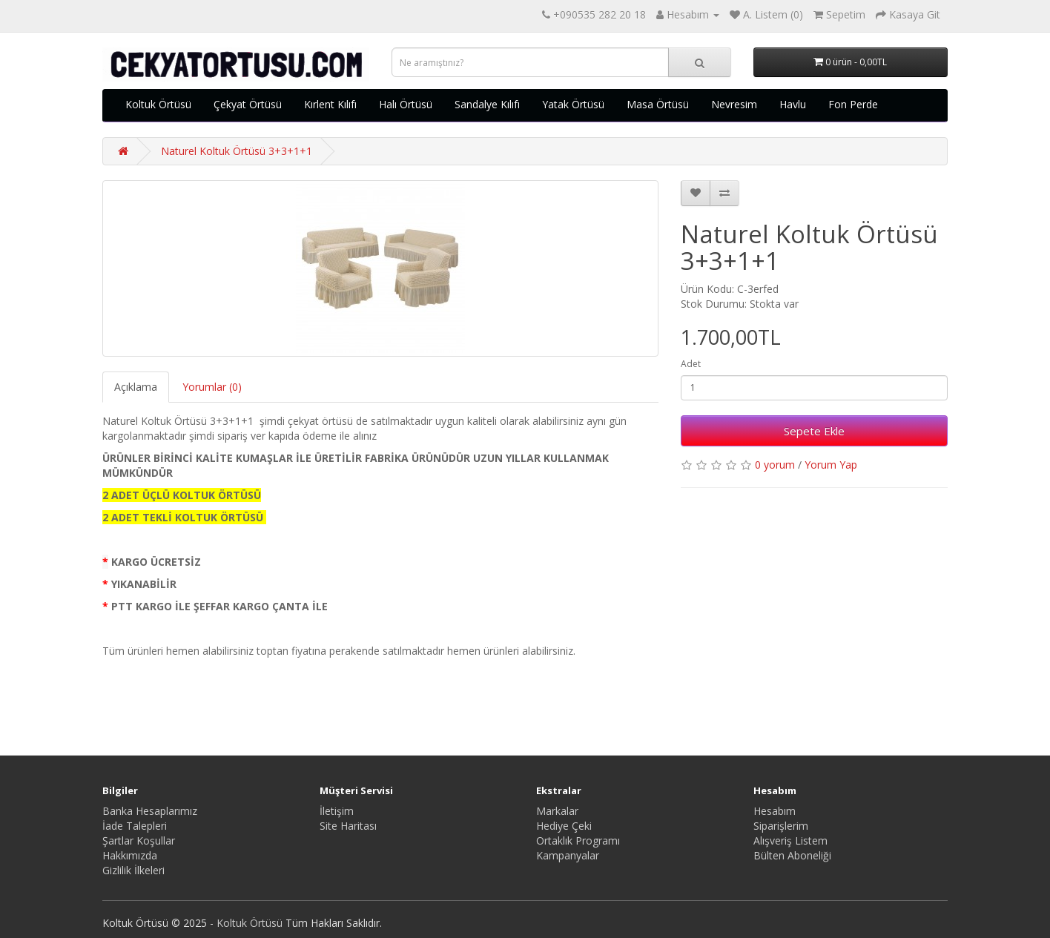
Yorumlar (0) (212, 387)
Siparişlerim (780, 826)
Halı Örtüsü (405, 104)
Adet (691, 363)
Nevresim (734, 104)
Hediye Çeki (564, 826)
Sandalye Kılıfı (487, 104)
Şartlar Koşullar (138, 840)
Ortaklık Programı (578, 840)
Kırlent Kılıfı (330, 104)
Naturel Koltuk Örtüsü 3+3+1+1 (236, 151)
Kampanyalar (567, 855)
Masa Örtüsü (658, 104)
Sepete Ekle (814, 430)
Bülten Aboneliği (792, 855)
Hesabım (774, 811)
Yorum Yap (831, 465)
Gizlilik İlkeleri (133, 870)
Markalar (557, 811)
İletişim (337, 811)
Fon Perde (853, 104)
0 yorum (775, 465)
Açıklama (135, 387)
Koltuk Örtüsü (158, 104)
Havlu (792, 104)
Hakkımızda (129, 855)
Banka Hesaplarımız (149, 811)
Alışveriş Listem (790, 840)
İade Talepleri (134, 826)
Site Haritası (348, 826)
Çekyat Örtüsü (248, 104)
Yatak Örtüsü (573, 104)
